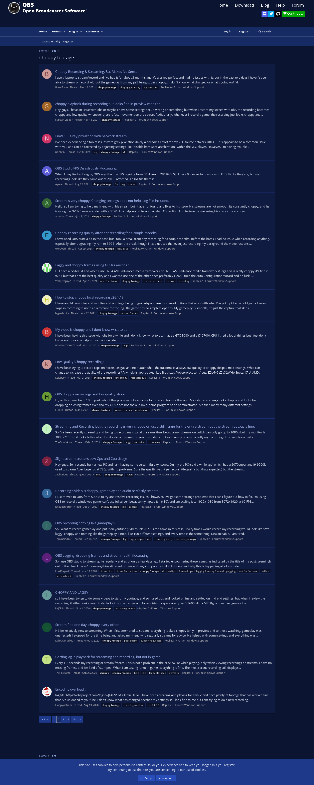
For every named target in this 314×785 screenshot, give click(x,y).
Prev (46, 719)
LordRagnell (62, 571)
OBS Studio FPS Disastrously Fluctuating (86, 168)
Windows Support (193, 87)
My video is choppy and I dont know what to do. (91, 329)
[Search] (265, 31)
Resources (92, 31)
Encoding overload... (70, 689)
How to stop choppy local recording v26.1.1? (89, 297)
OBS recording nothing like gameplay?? (85, 523)
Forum (298, 5)
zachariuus (61, 474)
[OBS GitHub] (278, 14)
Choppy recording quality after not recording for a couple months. (106, 233)
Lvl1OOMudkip (64, 640)
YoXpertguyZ (63, 281)
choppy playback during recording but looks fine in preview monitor (107, 103)
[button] (64, 31)
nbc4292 (60, 152)
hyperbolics (62, 313)
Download (244, 5)
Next (76, 719)
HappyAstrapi (63, 705)
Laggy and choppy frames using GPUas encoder (92, 265)
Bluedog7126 (63, 345)
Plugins (73, 31)
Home (222, 5)
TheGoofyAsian (64, 442)
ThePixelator (62, 673)
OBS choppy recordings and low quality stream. (91, 394)
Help (280, 5)
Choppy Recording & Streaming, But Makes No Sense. (96, 71)
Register (68, 41)
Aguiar (59, 184)
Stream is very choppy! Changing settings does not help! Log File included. (112, 200)
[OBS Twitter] (271, 14)
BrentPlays (61, 87)
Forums (57, 31)
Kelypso (60, 377)
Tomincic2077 (63, 539)
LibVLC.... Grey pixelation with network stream (91, 136)
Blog (265, 5)
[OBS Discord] (265, 14)
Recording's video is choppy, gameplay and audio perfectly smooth (107, 490)
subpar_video (63, 119)
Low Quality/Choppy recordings (79, 361)
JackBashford (63, 506)
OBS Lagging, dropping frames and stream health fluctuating (102, 555)
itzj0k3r (59, 608)
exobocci (60, 248)
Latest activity (51, 41)
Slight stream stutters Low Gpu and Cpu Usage (91, 458)
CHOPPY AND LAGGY (71, 592)
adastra (59, 216)
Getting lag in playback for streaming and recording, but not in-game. (108, 657)
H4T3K (59, 410)
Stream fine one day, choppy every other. (87, 624)
